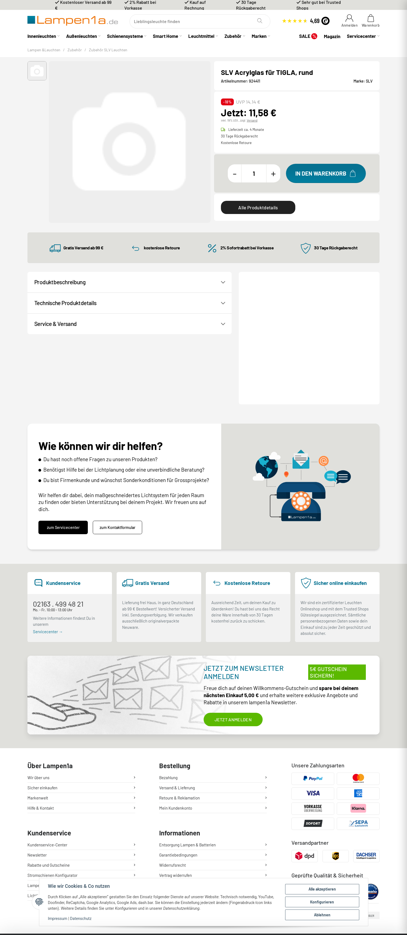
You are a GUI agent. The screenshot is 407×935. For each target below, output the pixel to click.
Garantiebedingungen (178, 786)
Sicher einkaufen (42, 720)
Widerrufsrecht (172, 796)
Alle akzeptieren (322, 889)
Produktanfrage (311, 312)
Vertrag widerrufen (175, 806)
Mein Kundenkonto (175, 740)
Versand (252, 120)
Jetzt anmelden (233, 652)
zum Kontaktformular (117, 460)
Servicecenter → (48, 564)
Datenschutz (80, 918)
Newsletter (37, 786)
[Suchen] (200, 21)
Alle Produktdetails (258, 207)
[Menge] (253, 173)
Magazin (332, 36)
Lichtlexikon (38, 826)
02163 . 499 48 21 (58, 536)
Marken (259, 36)
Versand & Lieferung (177, 720)
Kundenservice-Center (47, 775)
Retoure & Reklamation (179, 730)
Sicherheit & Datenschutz (181, 826)
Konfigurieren (322, 902)
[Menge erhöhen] (273, 173)
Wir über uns (38, 710)
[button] (37, 70)
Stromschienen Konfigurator (52, 806)
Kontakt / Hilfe (264, 312)
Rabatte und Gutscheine (48, 796)
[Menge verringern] (235, 173)
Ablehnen (322, 915)
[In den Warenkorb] (326, 173)
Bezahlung (168, 710)
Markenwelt (37, 730)
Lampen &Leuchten (43, 49)
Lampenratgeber (42, 816)
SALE (308, 36)
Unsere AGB (169, 816)
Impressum (57, 918)
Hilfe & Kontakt (40, 740)
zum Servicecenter (63, 460)
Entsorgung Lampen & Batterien (187, 775)
